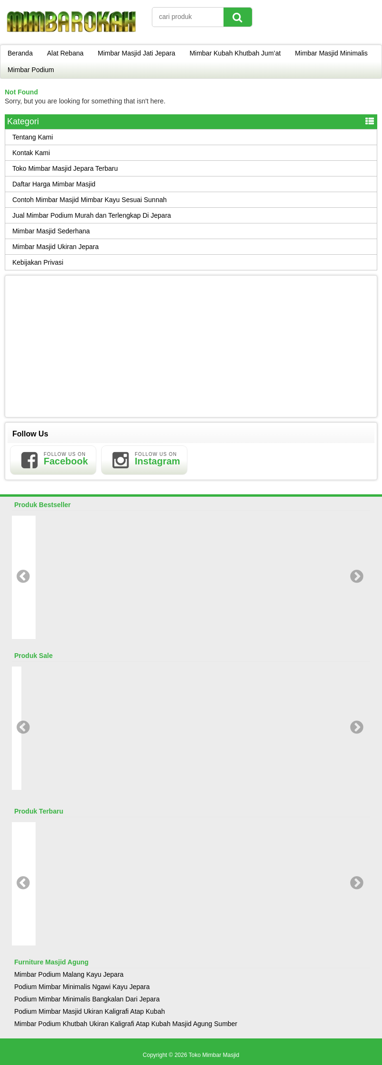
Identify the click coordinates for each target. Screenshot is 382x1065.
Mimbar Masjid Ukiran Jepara (55, 246)
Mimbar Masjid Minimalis (331, 53)
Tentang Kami (32, 137)
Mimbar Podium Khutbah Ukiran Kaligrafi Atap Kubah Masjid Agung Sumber (125, 1024)
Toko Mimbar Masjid (213, 1055)
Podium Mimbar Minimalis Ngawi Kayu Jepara (82, 987)
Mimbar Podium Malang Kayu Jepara (68, 974)
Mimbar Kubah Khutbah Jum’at (234, 53)
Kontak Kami (31, 153)
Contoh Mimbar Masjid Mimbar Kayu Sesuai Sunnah (89, 200)
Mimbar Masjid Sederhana (51, 231)
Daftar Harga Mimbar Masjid (53, 184)
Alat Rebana (65, 53)
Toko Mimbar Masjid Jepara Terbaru (65, 168)
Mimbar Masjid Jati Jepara (136, 53)
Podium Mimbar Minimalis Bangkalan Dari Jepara (87, 999)
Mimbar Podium (31, 70)
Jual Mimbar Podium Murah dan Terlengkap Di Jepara (91, 215)
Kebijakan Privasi (37, 262)
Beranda (20, 53)
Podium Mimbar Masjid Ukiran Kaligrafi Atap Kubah (89, 1011)
